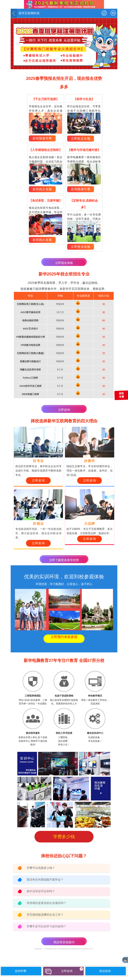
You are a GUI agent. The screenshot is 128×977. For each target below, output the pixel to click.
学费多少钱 (64, 836)
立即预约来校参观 (64, 637)
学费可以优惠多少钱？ (41, 868)
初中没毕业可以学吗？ (41, 891)
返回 (14, 13)
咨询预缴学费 (42, 138)
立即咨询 (64, 410)
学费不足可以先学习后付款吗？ (46, 926)
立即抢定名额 (80, 138)
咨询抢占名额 (42, 189)
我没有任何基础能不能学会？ (45, 879)
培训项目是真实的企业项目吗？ (46, 903)
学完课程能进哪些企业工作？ (45, 914)
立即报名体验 (80, 246)
